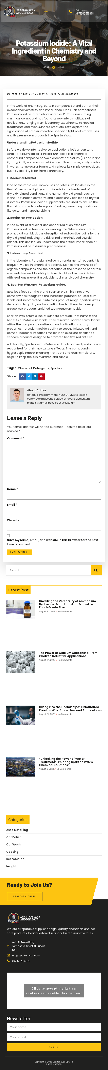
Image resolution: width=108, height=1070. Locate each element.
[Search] (96, 570)
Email (12, 552)
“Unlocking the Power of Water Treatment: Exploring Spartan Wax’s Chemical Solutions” (66, 762)
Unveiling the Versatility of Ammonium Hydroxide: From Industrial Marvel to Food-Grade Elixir (67, 604)
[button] (46, 11)
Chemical (25, 415)
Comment (15, 486)
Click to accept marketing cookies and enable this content (54, 991)
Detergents (41, 415)
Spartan (56, 415)
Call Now (80, 10)
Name (12, 536)
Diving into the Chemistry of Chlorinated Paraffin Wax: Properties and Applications (70, 708)
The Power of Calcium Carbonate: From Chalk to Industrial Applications (68, 654)
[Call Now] (70, 11)
